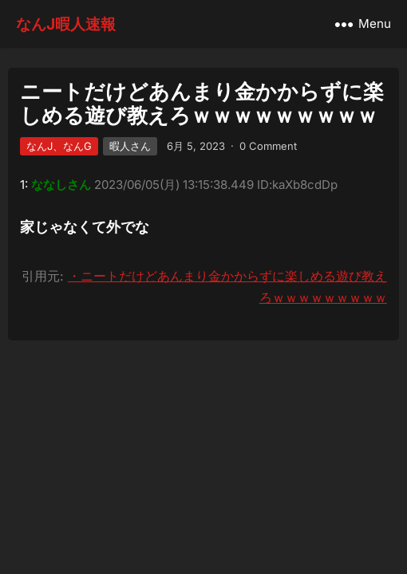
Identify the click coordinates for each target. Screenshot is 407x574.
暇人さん (130, 146)
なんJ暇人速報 (66, 23)
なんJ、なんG (59, 146)
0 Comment (268, 146)
